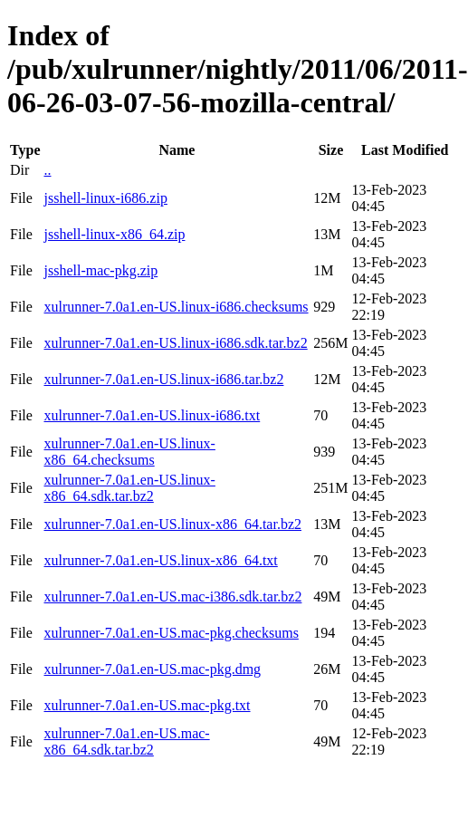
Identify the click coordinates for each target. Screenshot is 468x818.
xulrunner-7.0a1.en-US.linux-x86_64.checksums (129, 451)
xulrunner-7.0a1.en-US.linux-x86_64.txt (160, 560)
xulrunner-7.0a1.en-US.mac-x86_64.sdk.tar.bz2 (126, 741)
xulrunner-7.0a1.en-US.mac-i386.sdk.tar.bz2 (172, 596)
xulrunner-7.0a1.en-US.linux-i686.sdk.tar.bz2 (175, 343)
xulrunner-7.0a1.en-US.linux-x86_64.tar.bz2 (172, 524)
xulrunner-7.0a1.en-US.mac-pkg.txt (146, 705)
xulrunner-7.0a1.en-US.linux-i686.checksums (175, 306)
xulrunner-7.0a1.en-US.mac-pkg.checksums (170, 632)
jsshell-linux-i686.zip (105, 198)
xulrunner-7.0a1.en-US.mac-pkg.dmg (152, 669)
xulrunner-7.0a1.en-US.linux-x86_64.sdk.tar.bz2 (129, 488)
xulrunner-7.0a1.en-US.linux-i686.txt (151, 415)
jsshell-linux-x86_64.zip (114, 234)
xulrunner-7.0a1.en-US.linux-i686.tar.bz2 (163, 379)
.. (47, 170)
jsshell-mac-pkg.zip (100, 270)
